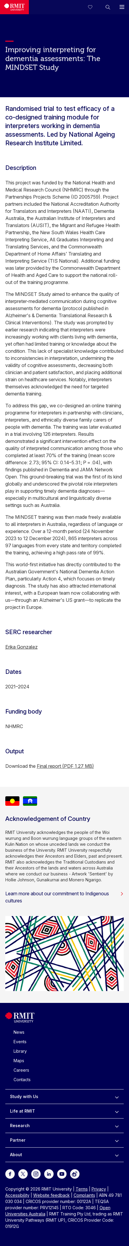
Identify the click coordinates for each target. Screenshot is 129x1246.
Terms (82, 1188)
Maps (19, 1060)
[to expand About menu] (117, 1154)
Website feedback (51, 1195)
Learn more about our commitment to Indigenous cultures (64, 897)
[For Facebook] (10, 1173)
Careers (21, 1070)
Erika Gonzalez (21, 647)
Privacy (99, 1188)
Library (20, 1051)
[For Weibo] (75, 1173)
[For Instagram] (36, 1173)
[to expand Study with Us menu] (117, 1096)
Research (20, 1125)
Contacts (22, 1079)
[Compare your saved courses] (94, 7)
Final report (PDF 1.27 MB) (65, 766)
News (19, 1032)
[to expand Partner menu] (117, 1140)
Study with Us (24, 1096)
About (16, 1154)
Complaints (84, 1195)
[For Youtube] (62, 1173)
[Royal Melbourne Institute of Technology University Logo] (14, 7)
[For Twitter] (23, 1173)
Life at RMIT (22, 1110)
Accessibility (17, 1195)
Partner (18, 1140)
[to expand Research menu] (117, 1125)
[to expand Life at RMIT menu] (117, 1111)
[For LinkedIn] (49, 1173)
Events (20, 1041)
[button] (108, 7)
